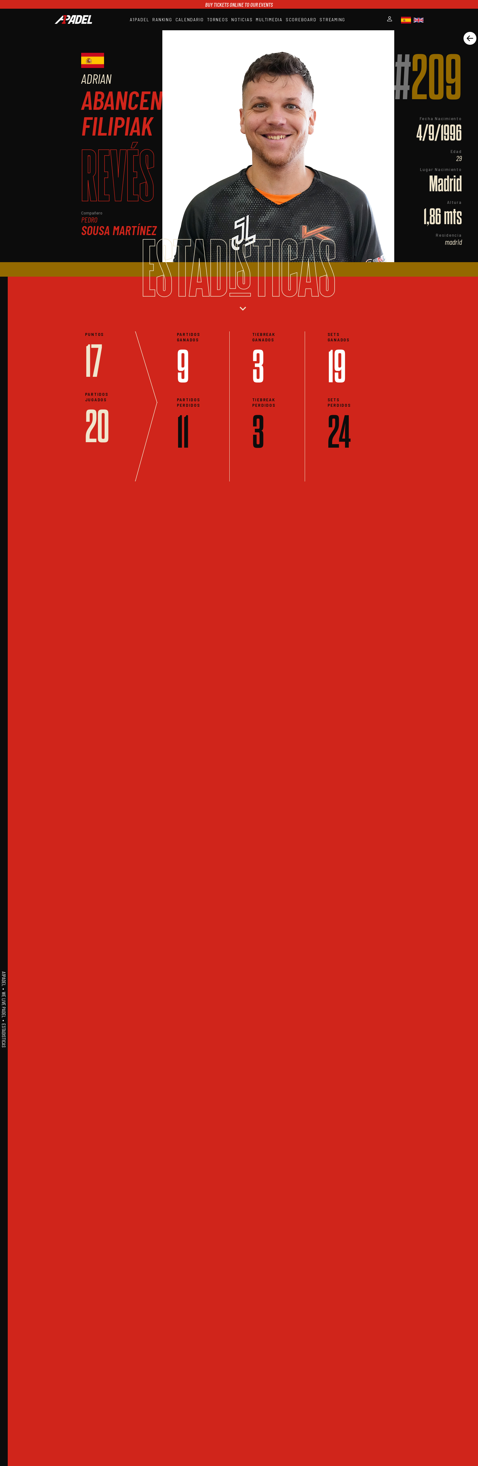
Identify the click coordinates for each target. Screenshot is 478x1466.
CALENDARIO (190, 19)
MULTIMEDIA (269, 19)
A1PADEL (139, 19)
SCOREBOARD (301, 19)
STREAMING (332, 19)
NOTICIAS (242, 19)
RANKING (162, 19)
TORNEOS (217, 19)
